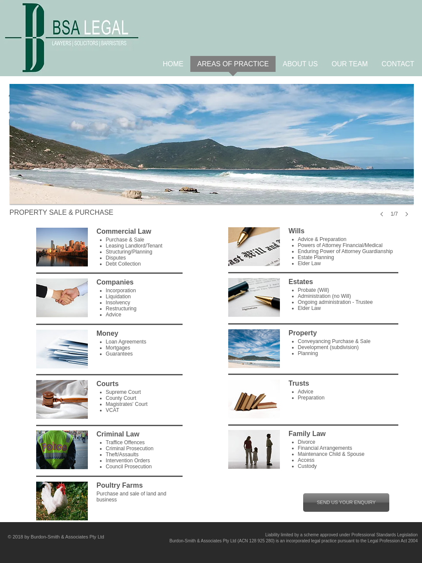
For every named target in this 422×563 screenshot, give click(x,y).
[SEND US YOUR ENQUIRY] (346, 502)
